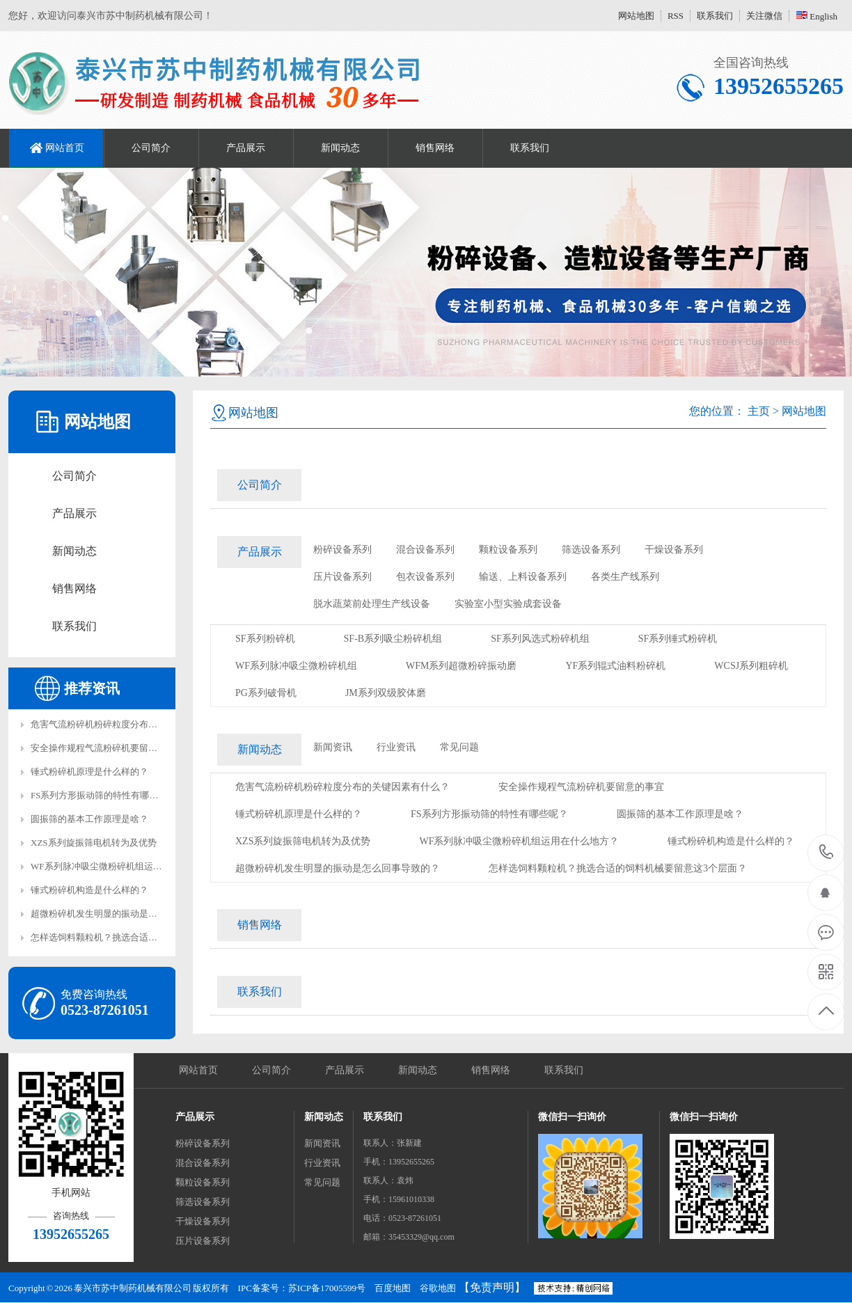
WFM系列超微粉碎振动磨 (461, 666)
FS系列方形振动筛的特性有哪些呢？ (103, 795)
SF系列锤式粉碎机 (678, 638)
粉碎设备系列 (342, 549)
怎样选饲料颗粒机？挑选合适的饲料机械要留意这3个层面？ (151, 937)
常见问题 (459, 747)
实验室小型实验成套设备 (508, 604)
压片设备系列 (342, 576)
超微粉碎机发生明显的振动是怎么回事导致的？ (126, 913)
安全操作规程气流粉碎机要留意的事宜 (107, 748)
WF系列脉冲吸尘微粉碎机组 (296, 666)
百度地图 (392, 1288)
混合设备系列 (425, 549)
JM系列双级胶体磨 (385, 693)
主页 (759, 411)
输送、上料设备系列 (523, 576)
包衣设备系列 (425, 576)
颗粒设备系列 (508, 549)
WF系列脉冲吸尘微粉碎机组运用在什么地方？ (123, 866)
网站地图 (636, 15)
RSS (676, 15)
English (816, 16)
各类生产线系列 (625, 576)
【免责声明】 (492, 1287)
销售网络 (435, 148)
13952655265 (826, 852)
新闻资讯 (332, 747)
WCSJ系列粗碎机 (751, 666)
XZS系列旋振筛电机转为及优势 (94, 842)
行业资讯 (396, 747)
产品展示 (245, 148)
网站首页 (64, 148)
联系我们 (715, 15)
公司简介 (151, 148)
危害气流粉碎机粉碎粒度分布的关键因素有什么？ (130, 724)
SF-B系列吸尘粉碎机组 (393, 638)
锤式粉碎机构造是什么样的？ (89, 890)
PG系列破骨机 (266, 693)
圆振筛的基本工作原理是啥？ (89, 819)
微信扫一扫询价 (572, 1117)
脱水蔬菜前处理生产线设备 (371, 604)
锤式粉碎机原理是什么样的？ (89, 771)
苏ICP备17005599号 (326, 1288)
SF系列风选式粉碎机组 (540, 638)
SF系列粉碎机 (265, 638)
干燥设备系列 (674, 549)
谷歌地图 (438, 1288)
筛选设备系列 (591, 549)
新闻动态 (340, 148)
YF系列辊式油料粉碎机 (615, 666)
